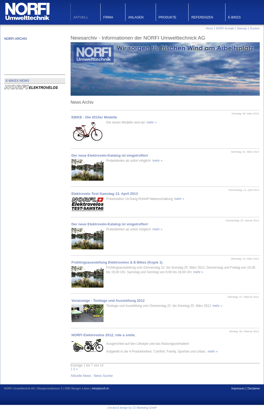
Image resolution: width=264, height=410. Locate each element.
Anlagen (135, 17)
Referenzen (202, 17)
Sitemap (242, 28)
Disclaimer (253, 388)
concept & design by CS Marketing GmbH (132, 407)
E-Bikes (234, 17)
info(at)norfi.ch (100, 388)
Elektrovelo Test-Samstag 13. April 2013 (104, 194)
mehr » (151, 122)
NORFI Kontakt (225, 28)
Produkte (168, 17)
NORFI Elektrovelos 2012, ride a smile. (103, 335)
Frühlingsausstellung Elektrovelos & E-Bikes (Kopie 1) (117, 262)
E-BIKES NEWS (17, 81)
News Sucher (103, 376)
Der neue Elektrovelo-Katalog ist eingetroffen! (109, 155)
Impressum (237, 388)
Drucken (255, 28)
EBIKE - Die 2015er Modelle (94, 117)
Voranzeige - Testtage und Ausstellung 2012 (108, 301)
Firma (108, 17)
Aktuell (80, 17)
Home (209, 28)
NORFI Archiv (15, 39)
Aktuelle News (81, 376)
